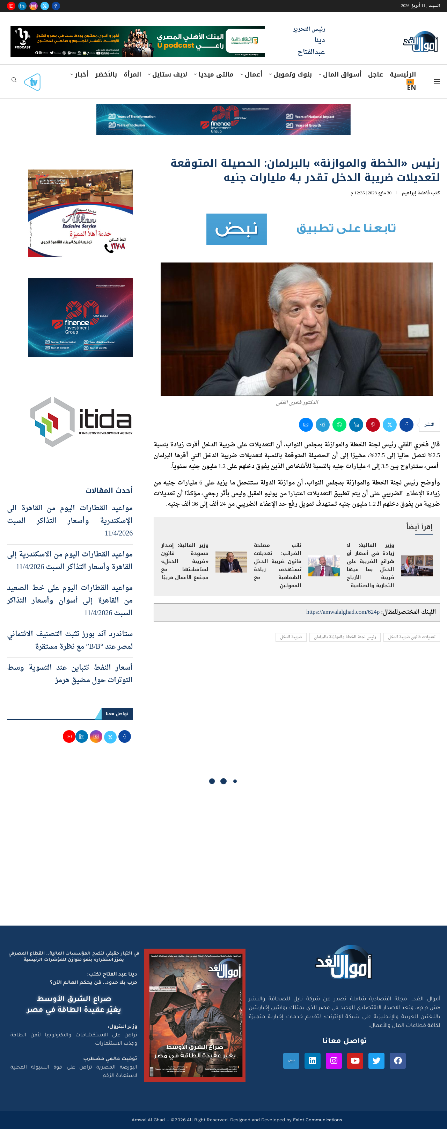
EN (411, 87)
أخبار (81, 74)
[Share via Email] (306, 425)
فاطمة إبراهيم (416, 193)
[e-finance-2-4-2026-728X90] (223, 110)
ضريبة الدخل (291, 637)
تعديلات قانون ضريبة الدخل (411, 637)
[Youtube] (11, 6)
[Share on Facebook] (406, 425)
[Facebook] (56, 6)
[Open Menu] (437, 81)
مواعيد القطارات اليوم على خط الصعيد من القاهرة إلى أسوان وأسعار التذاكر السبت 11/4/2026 (70, 601)
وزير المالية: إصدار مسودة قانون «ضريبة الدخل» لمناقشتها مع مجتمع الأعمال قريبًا (184, 561)
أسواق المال (342, 74)
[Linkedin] (22, 6)
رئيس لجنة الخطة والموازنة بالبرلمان (345, 637)
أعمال (253, 74)
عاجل (375, 74)
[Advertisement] (223, 859)
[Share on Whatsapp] (339, 425)
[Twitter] (45, 6)
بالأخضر (106, 74)
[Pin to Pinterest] (373, 425)
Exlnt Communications (317, 1119)
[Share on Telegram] (323, 425)
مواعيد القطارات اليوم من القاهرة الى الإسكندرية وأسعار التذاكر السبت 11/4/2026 (70, 521)
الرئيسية (403, 74)
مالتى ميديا (216, 74)
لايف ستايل (169, 74)
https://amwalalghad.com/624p (343, 612)
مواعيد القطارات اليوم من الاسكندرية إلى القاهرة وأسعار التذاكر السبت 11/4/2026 (70, 561)
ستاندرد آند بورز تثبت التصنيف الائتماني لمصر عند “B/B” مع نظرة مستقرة (70, 641)
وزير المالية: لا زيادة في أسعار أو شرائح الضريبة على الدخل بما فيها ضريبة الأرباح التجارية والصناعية (370, 565)
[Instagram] (33, 6)
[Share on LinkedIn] (356, 425)
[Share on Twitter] (390, 425)
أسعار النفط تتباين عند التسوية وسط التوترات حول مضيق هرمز (70, 674)
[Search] (13, 82)
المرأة (132, 74)
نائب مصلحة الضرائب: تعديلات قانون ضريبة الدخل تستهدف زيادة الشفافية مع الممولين (277, 565)
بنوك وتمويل (292, 74)
